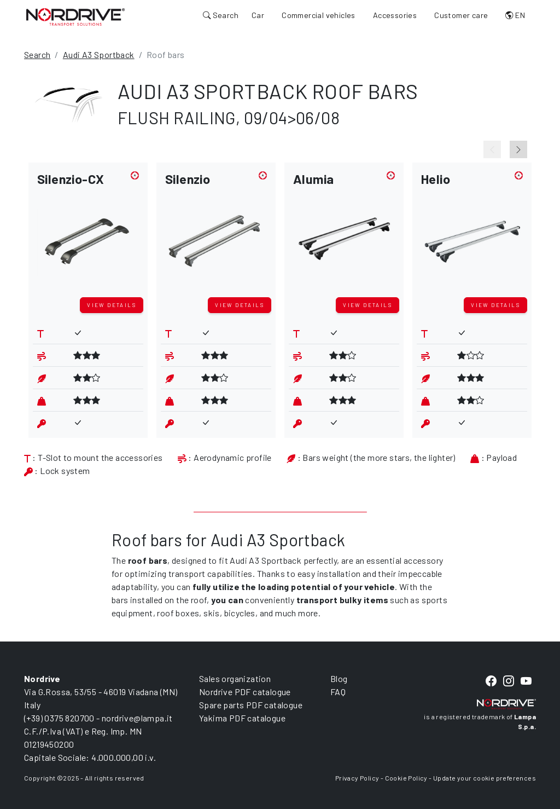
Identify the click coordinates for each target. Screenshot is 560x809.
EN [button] (515, 15)
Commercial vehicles (318, 15)
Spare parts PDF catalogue (250, 705)
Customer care (461, 15)
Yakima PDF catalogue (242, 718)
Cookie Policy (406, 778)
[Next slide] (518, 149)
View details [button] (111, 305)
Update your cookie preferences (484, 778)
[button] (88, 232)
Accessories (395, 15)
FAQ (338, 691)
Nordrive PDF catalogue (245, 691)
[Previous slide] (492, 149)
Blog (339, 678)
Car (258, 15)
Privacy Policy (357, 778)
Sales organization (235, 678)
